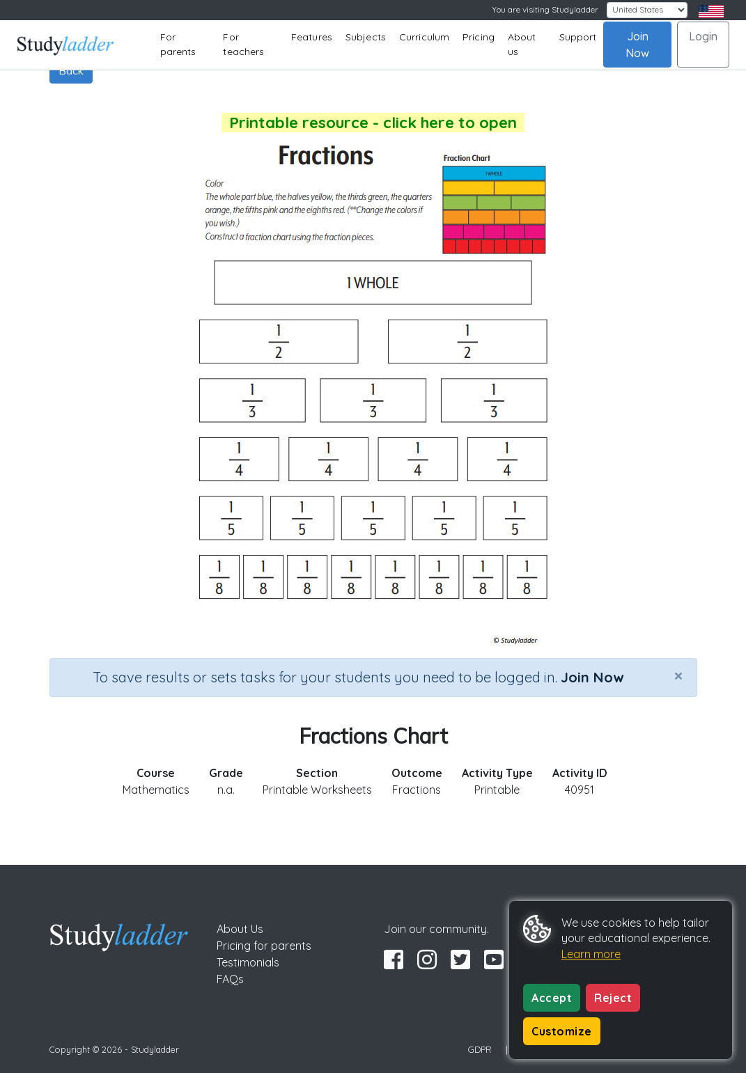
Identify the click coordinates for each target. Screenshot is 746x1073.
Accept (551, 998)
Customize (561, 1031)
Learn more (591, 954)
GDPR (480, 1049)
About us (522, 44)
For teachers (243, 44)
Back (71, 70)
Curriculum (424, 37)
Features (311, 37)
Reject (613, 998)
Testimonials (248, 962)
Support (578, 37)
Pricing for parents (264, 946)
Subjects (365, 37)
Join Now (637, 44)
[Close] (678, 675)
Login (703, 36)
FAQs (230, 979)
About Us (240, 929)
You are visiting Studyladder (545, 9)
